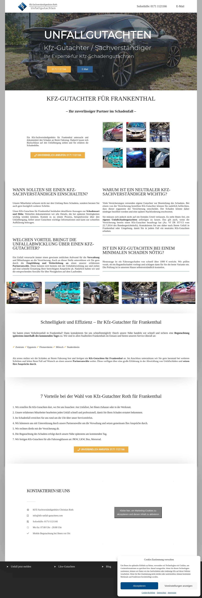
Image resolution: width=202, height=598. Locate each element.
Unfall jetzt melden (21, 566)
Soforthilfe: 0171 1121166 (152, 6)
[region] (101, 51)
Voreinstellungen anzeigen (178, 585)
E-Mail (180, 6)
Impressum (172, 593)
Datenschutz (161, 593)
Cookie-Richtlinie (148, 593)
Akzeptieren (139, 585)
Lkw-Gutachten (66, 566)
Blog (108, 566)
